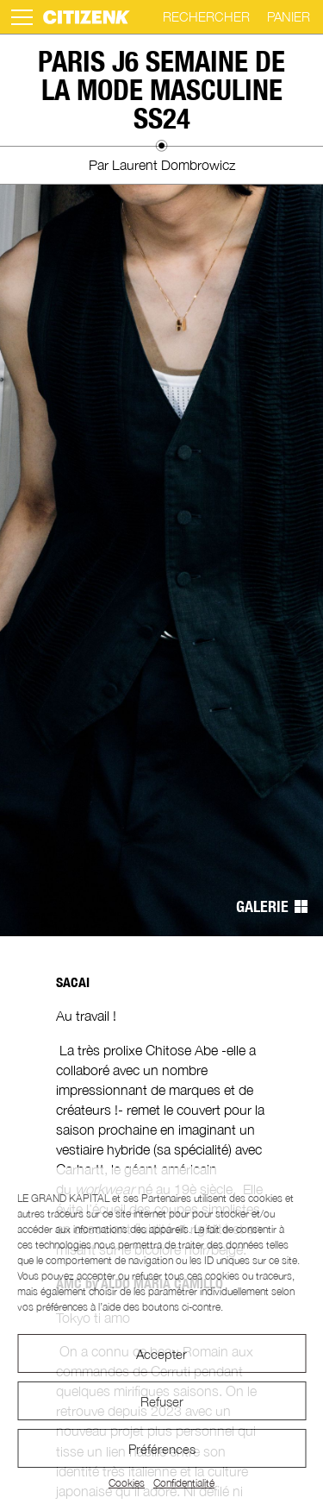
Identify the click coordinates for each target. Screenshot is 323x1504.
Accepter (161, 1354)
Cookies (127, 1482)
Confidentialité (183, 1482)
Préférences (162, 1449)
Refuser (161, 1401)
